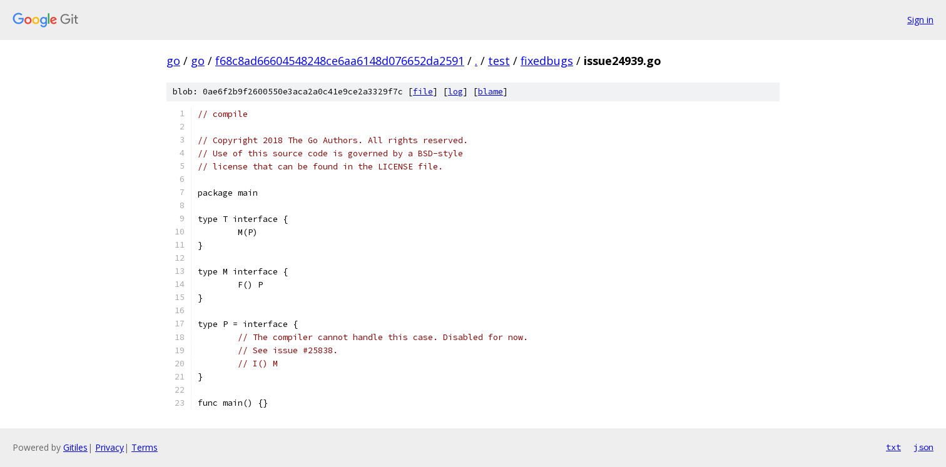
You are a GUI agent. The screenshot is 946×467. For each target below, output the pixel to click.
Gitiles (75, 447)
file (423, 91)
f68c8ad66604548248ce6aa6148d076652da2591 (339, 60)
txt (893, 447)
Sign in (920, 20)
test (499, 60)
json (923, 447)
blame (490, 91)
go (173, 60)
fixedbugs (547, 60)
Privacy (109, 447)
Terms (144, 447)
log (455, 91)
